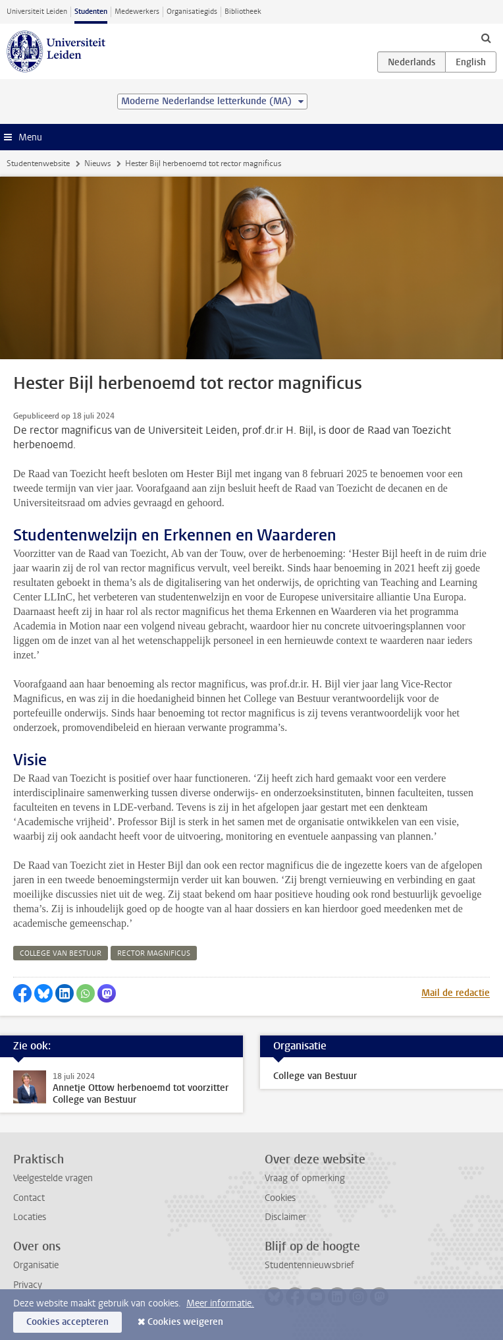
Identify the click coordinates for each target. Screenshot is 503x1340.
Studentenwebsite (38, 163)
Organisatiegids (192, 11)
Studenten (90, 11)
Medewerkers (137, 11)
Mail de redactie (455, 993)
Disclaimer (285, 1217)
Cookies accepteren (67, 1322)
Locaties (29, 1217)
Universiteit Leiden (37, 11)
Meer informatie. (220, 1303)
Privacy (27, 1285)
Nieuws (97, 163)
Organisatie (36, 1265)
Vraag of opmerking (305, 1178)
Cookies (280, 1198)
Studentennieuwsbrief (309, 1265)
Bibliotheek (243, 11)
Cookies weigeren (185, 1322)
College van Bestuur (315, 1076)
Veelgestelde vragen (53, 1178)
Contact (29, 1198)
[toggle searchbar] (485, 37)
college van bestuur (60, 953)
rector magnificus (153, 953)
